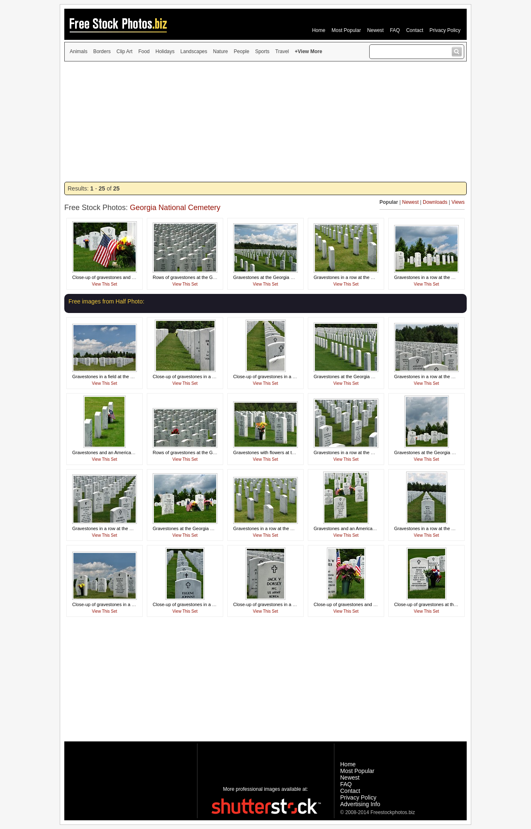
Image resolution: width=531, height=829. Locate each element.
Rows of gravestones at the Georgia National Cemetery (209, 277)
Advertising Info (360, 804)
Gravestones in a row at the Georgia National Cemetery (370, 277)
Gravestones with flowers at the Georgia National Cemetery (293, 452)
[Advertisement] (265, 122)
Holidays (165, 51)
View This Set (104, 284)
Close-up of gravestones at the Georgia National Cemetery (453, 604)
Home (318, 30)
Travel (282, 51)
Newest (375, 30)
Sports (262, 51)
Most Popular (346, 30)
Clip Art (125, 51)
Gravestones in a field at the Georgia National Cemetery (128, 376)
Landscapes (193, 51)
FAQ (395, 30)
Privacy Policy (444, 30)
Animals (79, 51)
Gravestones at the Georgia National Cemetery (280, 277)
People (241, 51)
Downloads (435, 202)
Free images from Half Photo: (106, 301)
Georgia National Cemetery (175, 207)
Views (458, 202)
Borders (102, 51)
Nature (220, 51)
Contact (414, 30)
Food (143, 51)
